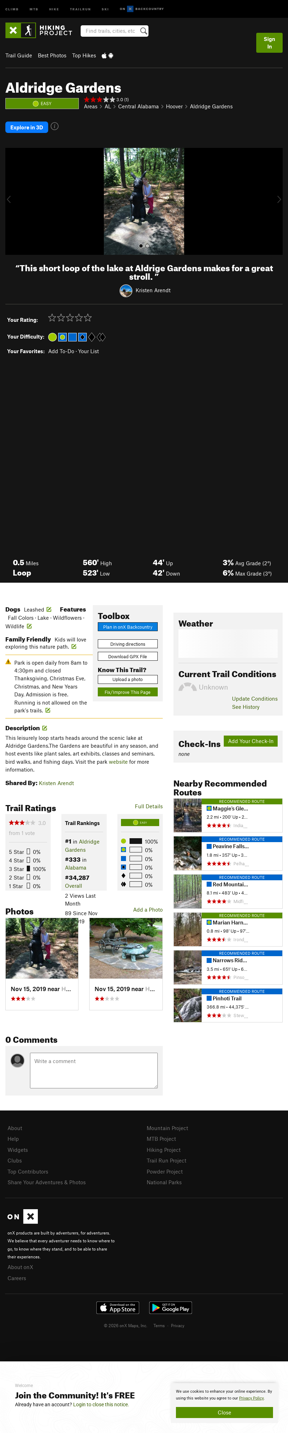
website (118, 760)
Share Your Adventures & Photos (46, 1179)
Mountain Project (167, 1126)
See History (245, 705)
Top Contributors (27, 1168)
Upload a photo (127, 678)
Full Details (149, 804)
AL (108, 106)
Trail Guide (18, 55)
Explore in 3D (26, 126)
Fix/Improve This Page (128, 691)
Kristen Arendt (153, 288)
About (14, 1126)
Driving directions (127, 642)
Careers (16, 1273)
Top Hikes (84, 55)
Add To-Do (61, 349)
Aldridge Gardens (211, 106)
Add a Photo (148, 908)
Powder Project (165, 1168)
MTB (34, 8)
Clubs (14, 1158)
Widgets (17, 1147)
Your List (88, 349)
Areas (90, 106)
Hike (54, 8)
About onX (20, 1263)
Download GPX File (127, 655)
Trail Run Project (166, 1158)
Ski (105, 8)
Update (255, 697)
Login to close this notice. (101, 1404)
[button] (12, 199)
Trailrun (80, 8)
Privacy (178, 1320)
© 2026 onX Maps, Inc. (125, 1320)
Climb (12, 8)
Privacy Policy (251, 1398)
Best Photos (52, 55)
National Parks (164, 1179)
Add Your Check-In (251, 739)
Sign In (269, 43)
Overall (73, 884)
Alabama (75, 866)
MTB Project (161, 1137)
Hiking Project (164, 1147)
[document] (224, 1403)
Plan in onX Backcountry (127, 625)
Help (13, 1137)
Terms (159, 1320)
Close (224, 1412)
